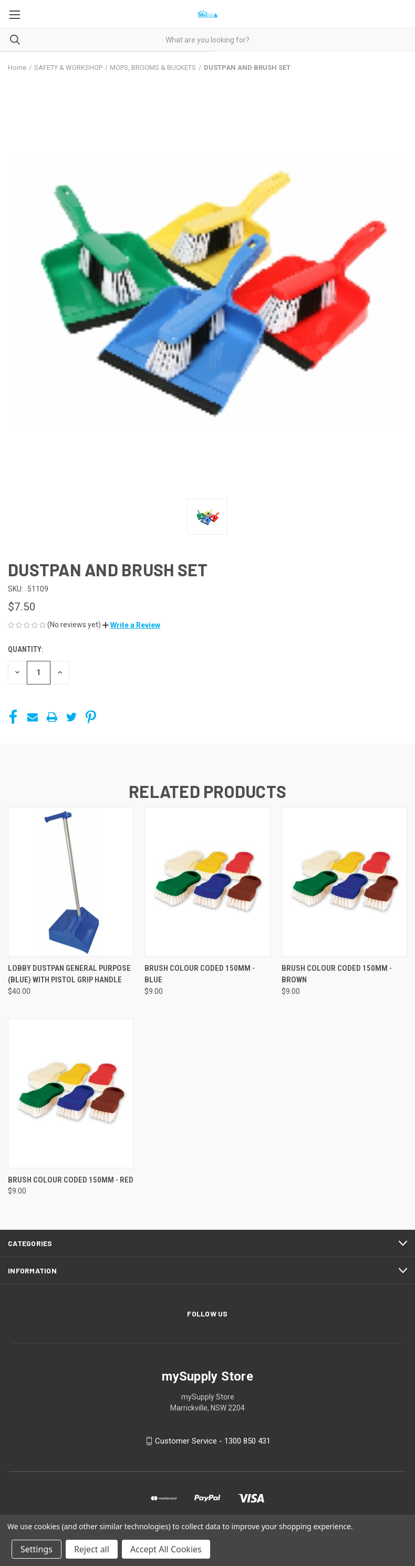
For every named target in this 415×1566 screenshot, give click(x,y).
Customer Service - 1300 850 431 (213, 1441)
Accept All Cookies (166, 1549)
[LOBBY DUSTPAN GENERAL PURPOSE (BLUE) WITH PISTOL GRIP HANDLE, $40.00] (70, 882)
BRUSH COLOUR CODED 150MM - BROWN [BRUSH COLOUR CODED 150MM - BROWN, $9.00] (337, 974)
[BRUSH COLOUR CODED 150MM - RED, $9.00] (70, 1093)
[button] (131, 625)
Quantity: (25, 649)
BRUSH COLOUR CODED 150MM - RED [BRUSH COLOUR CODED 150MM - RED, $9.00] (70, 1180)
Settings (36, 1549)
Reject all (91, 1549)
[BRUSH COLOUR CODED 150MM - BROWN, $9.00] (344, 882)
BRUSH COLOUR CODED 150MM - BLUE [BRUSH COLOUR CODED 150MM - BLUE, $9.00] (199, 974)
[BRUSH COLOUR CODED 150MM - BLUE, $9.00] (207, 882)
